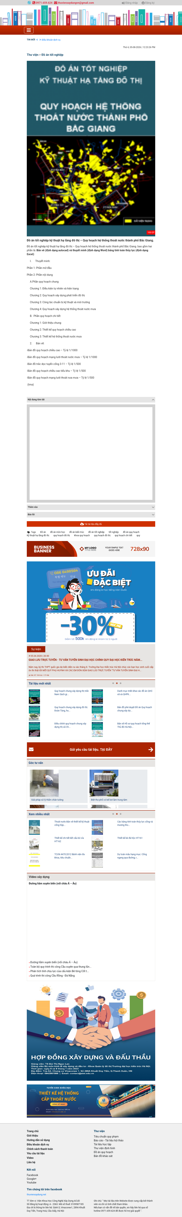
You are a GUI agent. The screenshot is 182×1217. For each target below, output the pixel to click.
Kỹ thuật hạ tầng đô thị (38, 535)
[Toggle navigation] (28, 30)
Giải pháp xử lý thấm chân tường (47, 800)
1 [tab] (113, 683)
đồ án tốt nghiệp (96, 532)
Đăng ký (148, 2)
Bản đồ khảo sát (103, 1156)
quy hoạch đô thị (61, 535)
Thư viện (33, 55)
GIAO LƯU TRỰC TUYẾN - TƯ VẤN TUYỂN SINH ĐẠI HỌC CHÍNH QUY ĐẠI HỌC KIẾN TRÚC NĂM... (85, 659)
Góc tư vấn (36, 763)
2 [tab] (117, 683)
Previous (26, 714)
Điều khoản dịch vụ (51, 40)
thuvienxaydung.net (36, 1194)
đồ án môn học (57, 532)
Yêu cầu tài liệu (35, 1153)
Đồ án (43, 532)
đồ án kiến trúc (76, 532)
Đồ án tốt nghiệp (52, 55)
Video (30, 1157)
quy (138, 535)
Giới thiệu (32, 1135)
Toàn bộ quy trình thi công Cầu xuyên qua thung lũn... (60, 966)
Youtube (31, 1182)
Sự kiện (36, 649)
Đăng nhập (130, 2)
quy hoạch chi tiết (123, 535)
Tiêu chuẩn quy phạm (106, 1136)
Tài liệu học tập (102, 1144)
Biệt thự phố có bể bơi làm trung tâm (109, 800)
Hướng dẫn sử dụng (38, 1140)
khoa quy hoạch (82, 535)
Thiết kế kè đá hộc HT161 (130, 838)
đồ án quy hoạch (131, 532)
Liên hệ (31, 1162)
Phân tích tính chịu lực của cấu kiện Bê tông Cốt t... (59, 971)
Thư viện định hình (104, 1148)
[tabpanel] (60, 713)
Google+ (31, 1178)
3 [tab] (120, 683)
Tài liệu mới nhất (40, 683)
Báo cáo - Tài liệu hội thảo (108, 1140)
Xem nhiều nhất (39, 814)
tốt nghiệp (114, 532)
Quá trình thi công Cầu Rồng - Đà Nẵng (52, 975)
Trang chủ (33, 1131)
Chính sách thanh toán (40, 1148)
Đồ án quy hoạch (103, 1152)
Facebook (32, 1175)
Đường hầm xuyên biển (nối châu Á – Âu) (53, 883)
